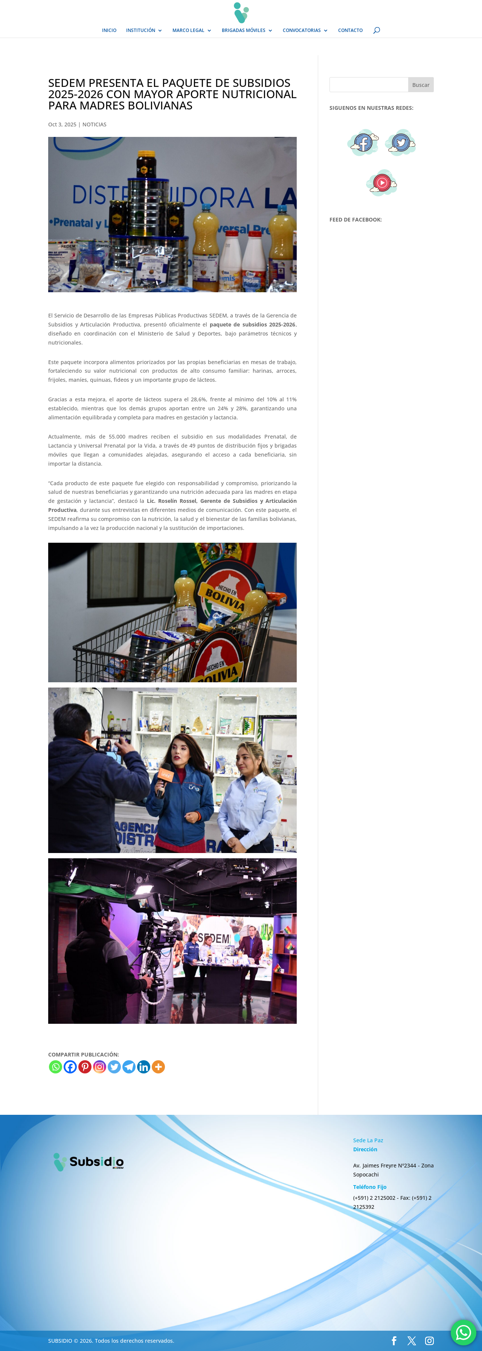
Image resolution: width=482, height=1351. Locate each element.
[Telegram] (129, 1066)
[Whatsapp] (55, 1066)
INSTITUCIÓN (140, 30)
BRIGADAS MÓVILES (243, 30)
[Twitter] (114, 1066)
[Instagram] (99, 1066)
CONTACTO (350, 30)
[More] (158, 1066)
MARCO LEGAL (188, 30)
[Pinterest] (85, 1066)
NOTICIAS (94, 124)
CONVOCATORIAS (302, 30)
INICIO (109, 30)
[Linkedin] (143, 1066)
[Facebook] (70, 1066)
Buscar (421, 84)
